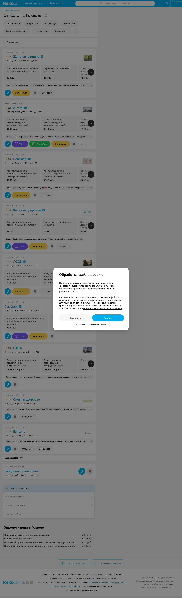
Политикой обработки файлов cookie (102, 308)
